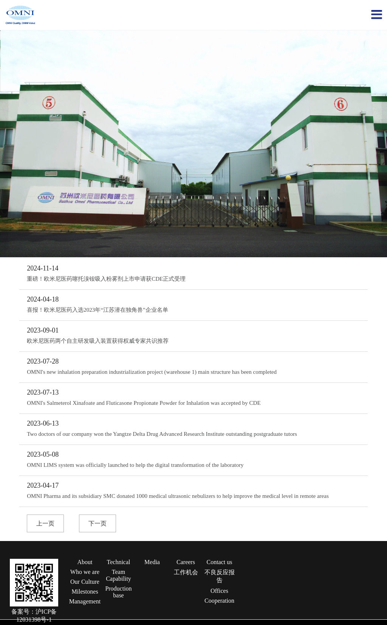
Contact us (219, 562)
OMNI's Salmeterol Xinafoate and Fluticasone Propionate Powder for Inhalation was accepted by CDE (143, 403)
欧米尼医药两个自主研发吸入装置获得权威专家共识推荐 (98, 341)
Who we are (84, 572)
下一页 (97, 523)
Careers (185, 562)
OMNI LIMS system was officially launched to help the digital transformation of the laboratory (135, 465)
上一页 (45, 523)
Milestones (84, 591)
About (85, 562)
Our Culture (84, 581)
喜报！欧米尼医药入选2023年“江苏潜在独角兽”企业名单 (97, 310)
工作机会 (186, 572)
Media (152, 562)
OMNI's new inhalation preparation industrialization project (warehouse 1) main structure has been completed (152, 372)
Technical (118, 562)
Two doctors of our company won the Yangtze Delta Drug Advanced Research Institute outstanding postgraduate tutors (162, 434)
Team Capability (118, 575)
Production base (118, 592)
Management (85, 601)
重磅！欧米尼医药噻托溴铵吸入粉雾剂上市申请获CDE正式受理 (106, 279)
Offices (219, 591)
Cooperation (219, 600)
